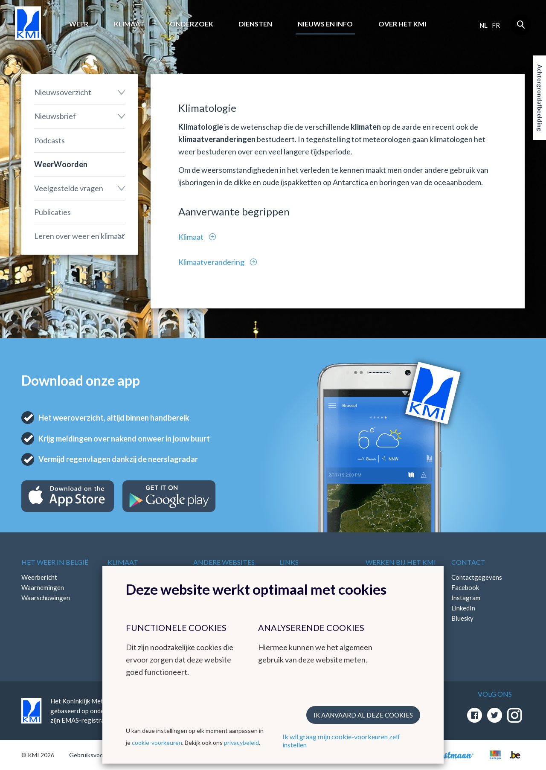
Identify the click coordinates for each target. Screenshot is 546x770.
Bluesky (462, 618)
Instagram (465, 597)
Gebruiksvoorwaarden (98, 754)
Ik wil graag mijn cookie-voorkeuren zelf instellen (341, 740)
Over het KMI (402, 24)
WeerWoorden (60, 164)
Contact (468, 562)
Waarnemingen (42, 587)
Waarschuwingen (45, 597)
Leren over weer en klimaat (79, 236)
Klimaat (129, 24)
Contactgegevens (476, 577)
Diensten (255, 24)
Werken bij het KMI (401, 562)
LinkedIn (463, 608)
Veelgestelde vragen (68, 188)
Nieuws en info (325, 24)
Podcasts (49, 140)
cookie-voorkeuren (157, 742)
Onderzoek (191, 24)
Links (289, 562)
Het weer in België (54, 562)
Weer (78, 24)
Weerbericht (39, 577)
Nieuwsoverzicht (62, 92)
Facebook (465, 587)
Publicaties (52, 212)
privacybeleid (241, 742)
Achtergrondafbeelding (539, 97)
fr (496, 25)
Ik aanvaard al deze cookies (363, 715)
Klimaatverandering (212, 262)
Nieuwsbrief (55, 116)
